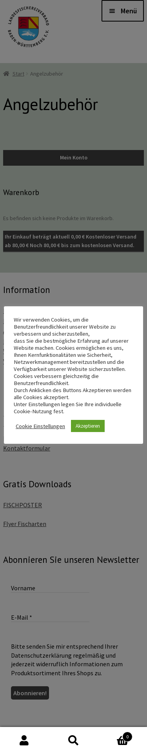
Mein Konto (24, 740)
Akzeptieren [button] (88, 426)
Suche (73, 740)
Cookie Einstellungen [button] (40, 426)
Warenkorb (115, 735)
